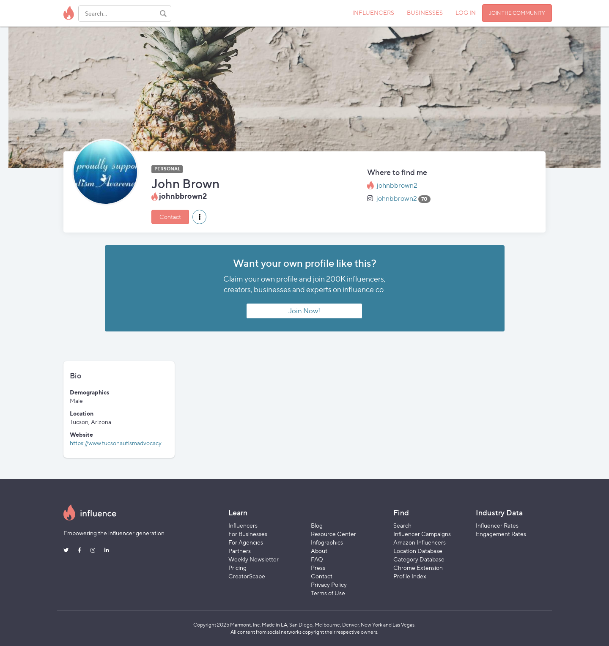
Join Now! (304, 311)
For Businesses (247, 533)
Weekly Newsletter (253, 559)
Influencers (243, 525)
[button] (199, 217)
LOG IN (465, 12)
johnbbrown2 (397, 185)
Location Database (417, 550)
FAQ (317, 559)
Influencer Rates (497, 525)
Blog (317, 525)
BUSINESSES (425, 12)
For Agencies (245, 542)
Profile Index (409, 576)
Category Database (418, 559)
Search (402, 525)
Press (318, 567)
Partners (239, 550)
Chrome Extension (418, 567)
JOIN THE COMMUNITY (517, 13)
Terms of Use (328, 593)
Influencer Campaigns (422, 533)
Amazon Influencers (419, 542)
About (319, 550)
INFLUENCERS (373, 12)
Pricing (237, 567)
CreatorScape (246, 576)
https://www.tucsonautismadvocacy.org (120, 442)
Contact (170, 216)
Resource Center (333, 533)
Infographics (327, 542)
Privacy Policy (329, 584)
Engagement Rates (501, 533)
